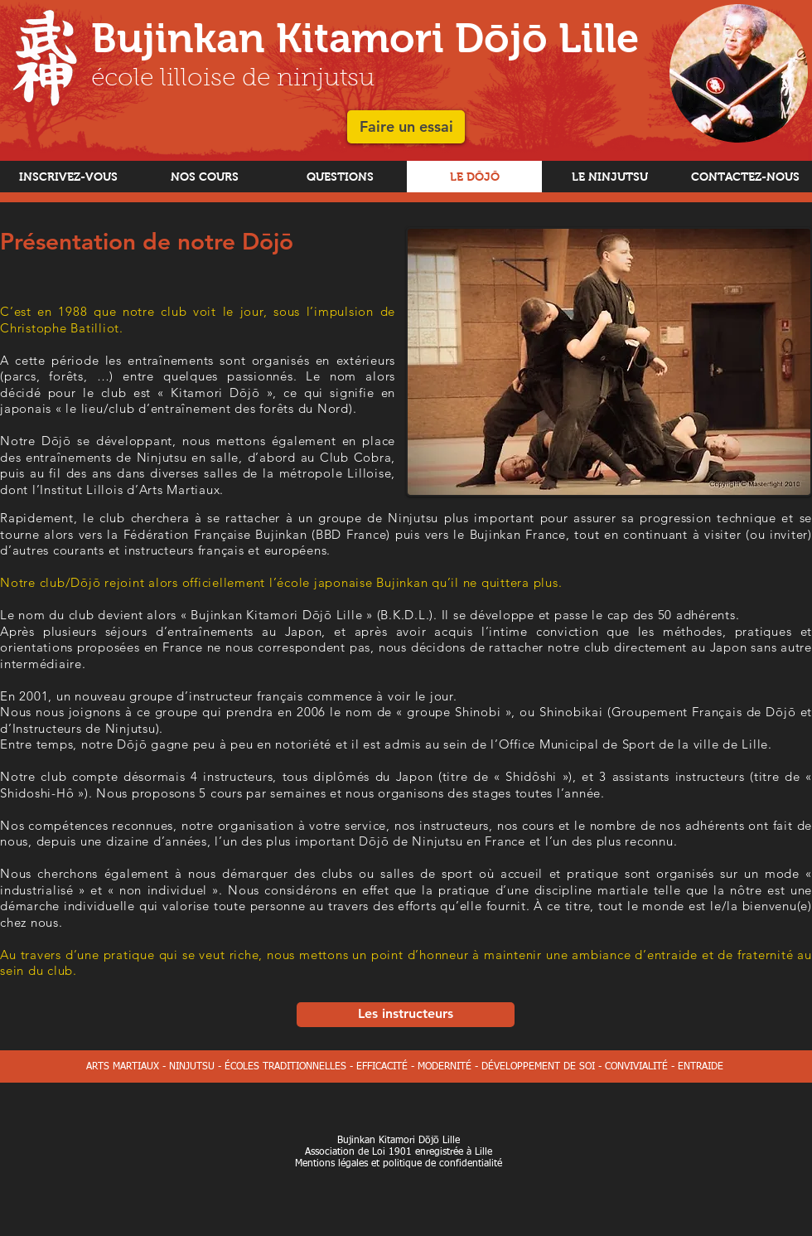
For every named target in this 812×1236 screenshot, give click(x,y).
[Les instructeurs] (406, 1014)
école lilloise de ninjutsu (233, 79)
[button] (406, 126)
